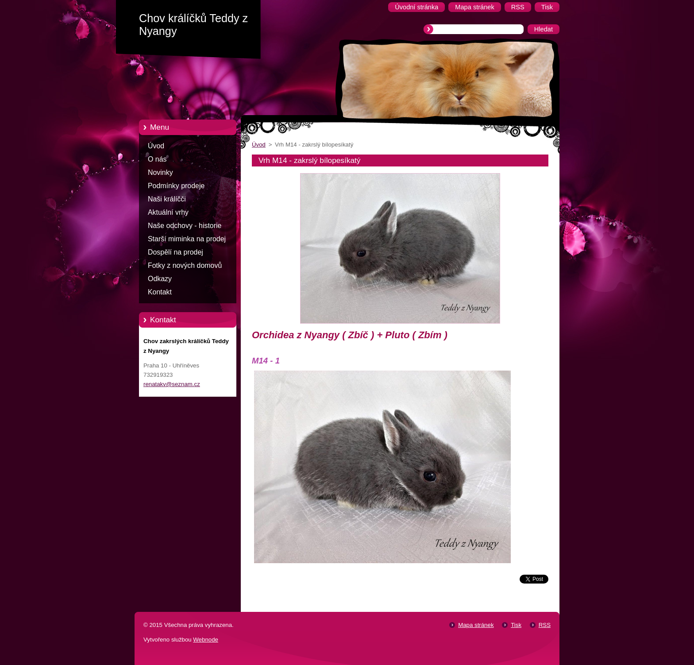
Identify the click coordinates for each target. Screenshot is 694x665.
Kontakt (160, 292)
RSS (545, 625)
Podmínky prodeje (176, 185)
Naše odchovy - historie (184, 225)
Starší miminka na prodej (187, 239)
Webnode (205, 639)
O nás (157, 159)
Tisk (516, 625)
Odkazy (160, 278)
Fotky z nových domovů (185, 265)
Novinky (160, 172)
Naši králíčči (167, 199)
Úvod (156, 146)
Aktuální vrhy (168, 212)
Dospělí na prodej (175, 252)
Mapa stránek (476, 625)
